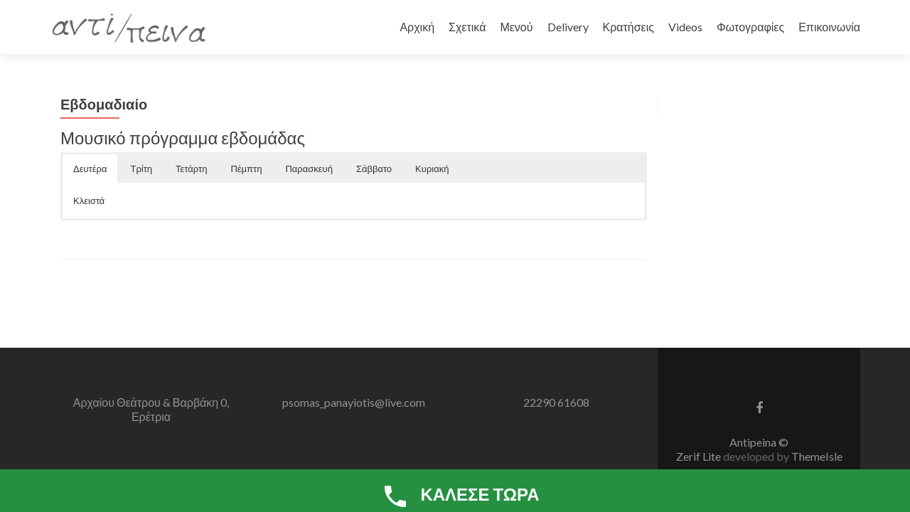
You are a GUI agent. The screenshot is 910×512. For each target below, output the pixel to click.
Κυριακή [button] (432, 168)
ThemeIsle (816, 456)
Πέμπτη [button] (246, 168)
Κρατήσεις (629, 26)
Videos (685, 26)
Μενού (516, 26)
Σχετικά (467, 26)
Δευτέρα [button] (90, 168)
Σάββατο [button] (374, 168)
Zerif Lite (699, 456)
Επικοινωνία (829, 26)
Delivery (568, 26)
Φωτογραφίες (750, 26)
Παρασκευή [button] (308, 168)
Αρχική (417, 26)
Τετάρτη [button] (191, 168)
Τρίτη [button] (141, 168)
